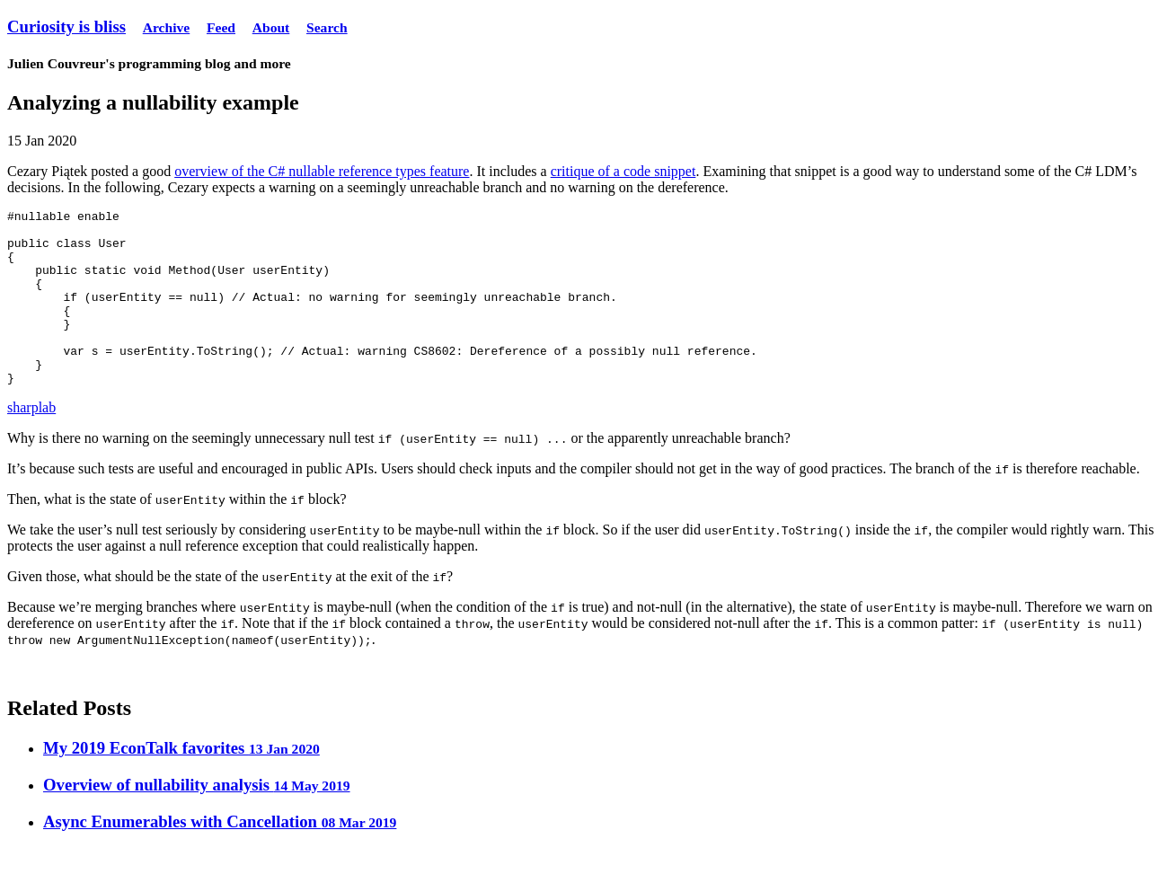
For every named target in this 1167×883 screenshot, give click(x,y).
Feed (221, 27)
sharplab (31, 442)
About (271, 27)
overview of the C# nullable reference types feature (321, 171)
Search (327, 27)
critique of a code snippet (623, 171)
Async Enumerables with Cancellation (219, 856)
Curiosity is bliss (66, 26)
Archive (166, 27)
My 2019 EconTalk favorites (181, 782)
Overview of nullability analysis (196, 819)
